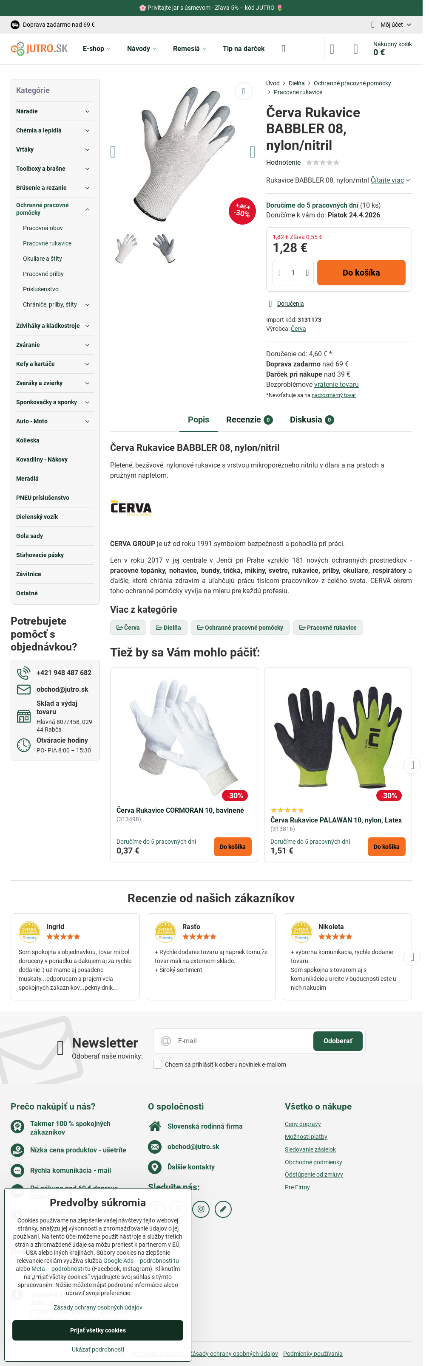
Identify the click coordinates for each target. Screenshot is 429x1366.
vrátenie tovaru (336, 384)
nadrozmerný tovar (334, 395)
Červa (298, 328)
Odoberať (338, 1041)
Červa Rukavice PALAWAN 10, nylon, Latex (336, 820)
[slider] (323, 162)
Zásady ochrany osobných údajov (233, 1353)
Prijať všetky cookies (98, 1330)
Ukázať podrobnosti (98, 1349)
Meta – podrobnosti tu (61, 1268)
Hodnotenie (283, 162)
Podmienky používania (313, 1353)
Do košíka (361, 273)
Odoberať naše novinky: (107, 1056)
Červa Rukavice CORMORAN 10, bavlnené (180, 810)
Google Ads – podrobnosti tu (141, 1260)
